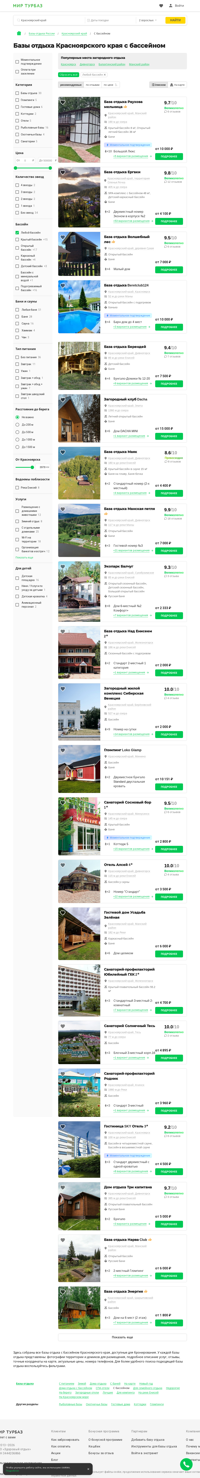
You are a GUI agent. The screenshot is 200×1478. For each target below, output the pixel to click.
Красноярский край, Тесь (124, 1032)
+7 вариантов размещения (130, 615)
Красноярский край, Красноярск (129, 291)
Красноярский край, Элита (125, 405)
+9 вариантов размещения (130, 383)
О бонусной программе (105, 1439)
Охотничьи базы (96, 1404)
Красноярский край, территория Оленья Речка (129, 180)
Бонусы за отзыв (101, 1453)
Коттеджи (140, 1404)
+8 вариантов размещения (130, 1171)
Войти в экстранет (144, 1453)
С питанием (66, 1383)
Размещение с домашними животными (31, 511)
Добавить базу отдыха (147, 1439)
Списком (159, 84)
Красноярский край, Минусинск (129, 813)
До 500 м (27, 432)
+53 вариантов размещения (131, 220)
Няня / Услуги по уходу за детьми (34, 587)
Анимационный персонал (31, 604)
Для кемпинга (126, 1392)
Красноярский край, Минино (127, 756)
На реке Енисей (148, 1392)
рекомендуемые (71, 84)
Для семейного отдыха (147, 1388)
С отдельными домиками (31, 529)
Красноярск (68, 64)
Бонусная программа (104, 1431)
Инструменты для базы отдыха (154, 1446)
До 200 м (27, 424)
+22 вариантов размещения (131, 896)
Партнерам (139, 1431)
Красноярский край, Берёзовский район (129, 706)
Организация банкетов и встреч (35, 549)
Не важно (28, 417)
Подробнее (169, 156)
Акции (55, 1453)
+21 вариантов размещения (131, 550)
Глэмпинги (157, 1404)
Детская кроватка (35, 596)
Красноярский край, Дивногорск (129, 353)
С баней (115, 1383)
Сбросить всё (69, 74)
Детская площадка (30, 578)
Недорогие (173, 1388)
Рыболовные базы (70, 1404)
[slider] (15, 168)
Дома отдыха (98, 1383)
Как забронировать (65, 1439)
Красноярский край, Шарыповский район (130, 1299)
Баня (27, 316)
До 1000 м (28, 439)
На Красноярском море (74, 1396)
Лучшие (108, 1392)
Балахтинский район (112, 64)
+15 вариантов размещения (131, 848)
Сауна (28, 323)
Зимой (82, 1383)
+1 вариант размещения (129, 435)
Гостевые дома (120, 1404)
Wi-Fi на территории (31, 539)
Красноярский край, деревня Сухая (131, 248)
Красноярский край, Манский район (127, 115)
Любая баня (31, 309)
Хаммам (28, 330)
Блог (54, 1460)
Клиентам (58, 1431)
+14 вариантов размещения (131, 734)
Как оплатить (61, 1446)
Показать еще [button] (24, 557)
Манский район (139, 64)
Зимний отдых (32, 521)
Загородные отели (87, 1392)
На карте (177, 84)
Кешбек (94, 1446)
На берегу (65, 1392)
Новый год (146, 1383)
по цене (111, 84)
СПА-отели (102, 1388)
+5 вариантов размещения (130, 156)
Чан (25, 337)
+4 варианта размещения (130, 492)
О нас (190, 1439)
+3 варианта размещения (130, 326)
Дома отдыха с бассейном (75, 1388)
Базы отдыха (25, 1383)
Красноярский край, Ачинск (126, 1084)
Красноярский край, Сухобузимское (131, 572)
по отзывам (93, 84)
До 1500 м (28, 447)
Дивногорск (87, 64)
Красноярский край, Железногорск (130, 642)
